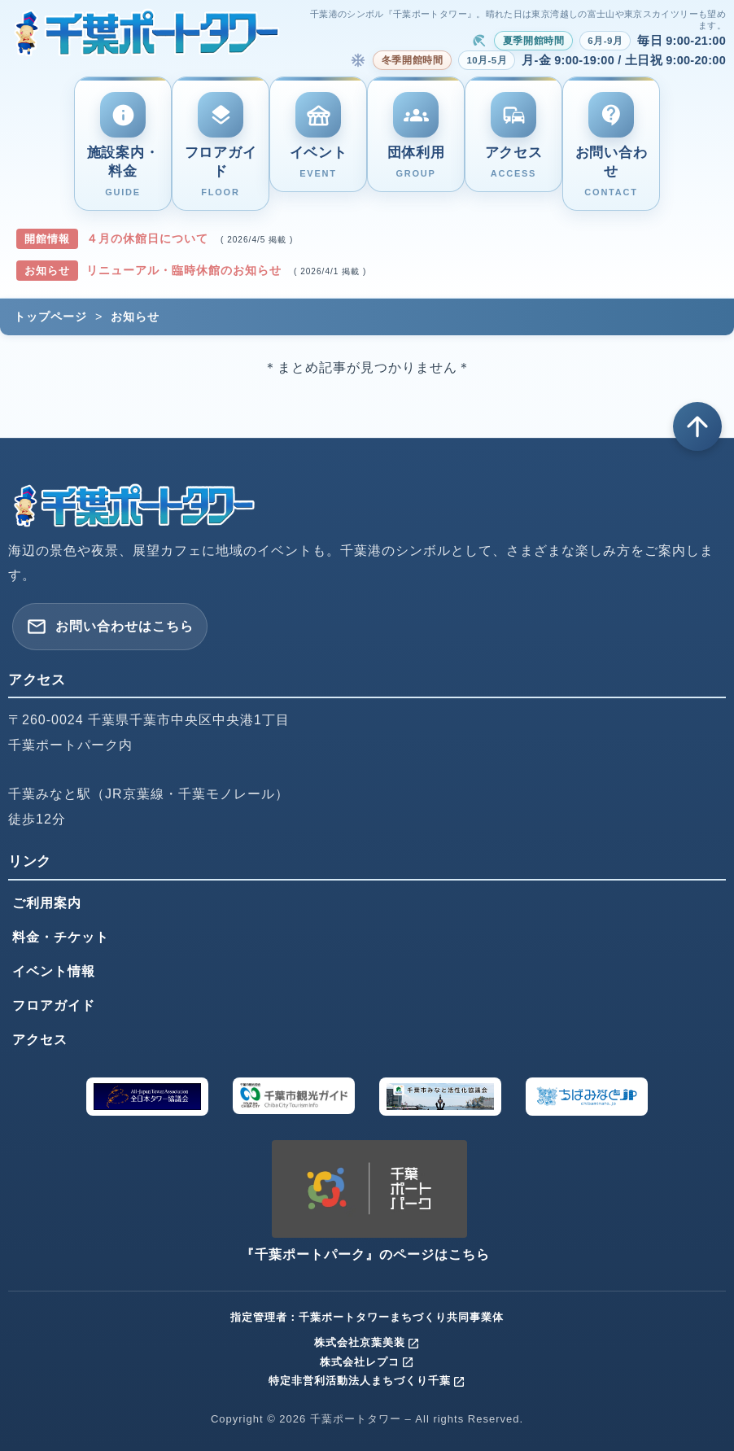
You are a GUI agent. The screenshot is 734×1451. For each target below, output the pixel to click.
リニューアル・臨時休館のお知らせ (186, 270)
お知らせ (135, 316)
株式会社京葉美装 (367, 1342)
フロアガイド (53, 1005)
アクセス (40, 1040)
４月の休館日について (149, 238)
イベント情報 (53, 971)
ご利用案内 (46, 903)
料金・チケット (60, 937)
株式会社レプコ (367, 1362)
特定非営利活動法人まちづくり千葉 (367, 1381)
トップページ (50, 316)
